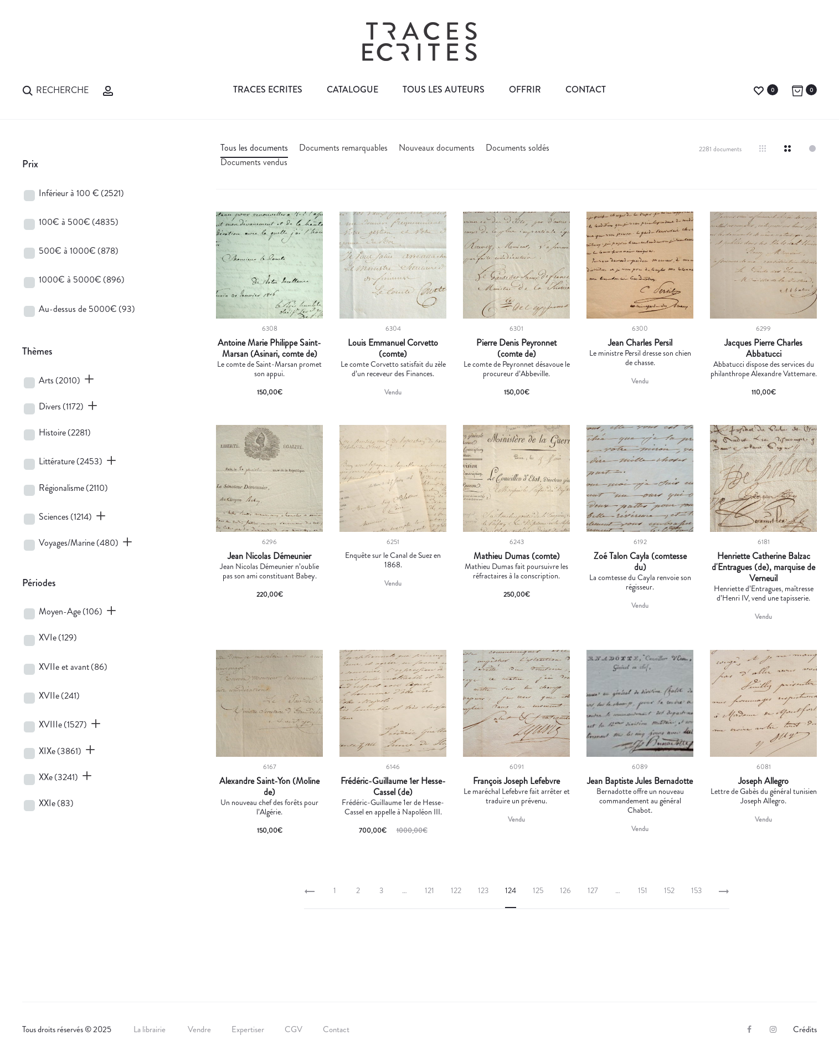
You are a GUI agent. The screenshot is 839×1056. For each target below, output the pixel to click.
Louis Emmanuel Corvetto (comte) (393, 348)
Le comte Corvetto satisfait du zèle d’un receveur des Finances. (393, 368)
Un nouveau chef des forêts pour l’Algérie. (269, 807)
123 (483, 890)
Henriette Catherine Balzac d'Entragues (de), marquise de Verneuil (763, 567)
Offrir (525, 89)
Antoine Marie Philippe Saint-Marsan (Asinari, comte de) (269, 348)
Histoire (65, 432)
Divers (61, 406)
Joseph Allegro (763, 781)
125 (538, 890)
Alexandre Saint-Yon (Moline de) (269, 787)
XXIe (56, 803)
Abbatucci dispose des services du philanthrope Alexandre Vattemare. (764, 368)
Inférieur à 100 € (81, 193)
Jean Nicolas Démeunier (269, 556)
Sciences (65, 516)
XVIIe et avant (73, 666)
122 (456, 890)
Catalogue (352, 89)
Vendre (199, 1029)
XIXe (60, 751)
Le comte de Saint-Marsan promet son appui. (269, 368)
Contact (585, 89)
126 (565, 890)
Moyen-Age (70, 611)
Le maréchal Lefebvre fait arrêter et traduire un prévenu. (517, 796)
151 (642, 890)
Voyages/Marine (79, 542)
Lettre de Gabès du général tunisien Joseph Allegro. (764, 796)
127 (593, 890)
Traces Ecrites (267, 89)
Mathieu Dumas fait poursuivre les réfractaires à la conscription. (516, 571)
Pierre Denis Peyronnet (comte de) (516, 348)
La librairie (150, 1029)
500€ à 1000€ (79, 250)
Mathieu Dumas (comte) (516, 556)
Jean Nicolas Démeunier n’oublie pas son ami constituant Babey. (269, 571)
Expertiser (247, 1029)
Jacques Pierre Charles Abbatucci (763, 348)
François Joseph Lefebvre (516, 781)
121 (429, 890)
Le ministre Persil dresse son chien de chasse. (640, 357)
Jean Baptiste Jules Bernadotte (640, 781)
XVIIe (59, 695)
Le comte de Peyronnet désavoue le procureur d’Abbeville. (517, 368)
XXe (58, 777)
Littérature (70, 461)
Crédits (805, 1029)
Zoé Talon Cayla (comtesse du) (640, 562)
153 (696, 890)
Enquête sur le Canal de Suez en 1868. (393, 560)
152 (669, 890)
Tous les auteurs (444, 89)
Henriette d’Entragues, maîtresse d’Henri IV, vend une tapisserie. (764, 593)
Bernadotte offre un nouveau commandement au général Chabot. (640, 801)
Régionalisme (73, 487)
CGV (293, 1029)
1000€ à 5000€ (82, 279)
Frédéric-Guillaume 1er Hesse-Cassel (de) (393, 787)
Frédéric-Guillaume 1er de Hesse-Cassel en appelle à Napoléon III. (393, 807)
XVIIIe (63, 724)
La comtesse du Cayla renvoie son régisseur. (640, 582)
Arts (59, 380)
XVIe (58, 637)
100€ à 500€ (79, 222)
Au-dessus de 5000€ (87, 309)
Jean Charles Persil (640, 342)
